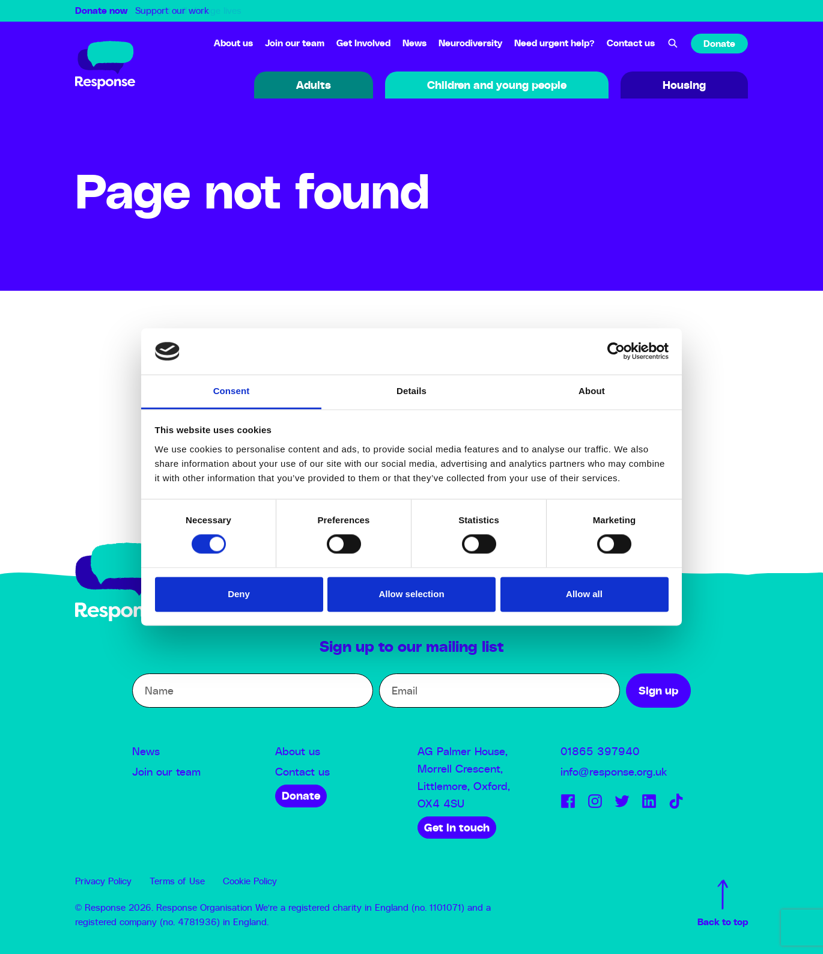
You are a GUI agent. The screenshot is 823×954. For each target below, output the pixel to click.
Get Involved (363, 43)
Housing (684, 86)
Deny (239, 594)
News (414, 43)
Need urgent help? (554, 43)
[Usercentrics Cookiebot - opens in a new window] (616, 351)
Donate (719, 44)
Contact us (631, 43)
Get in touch (457, 828)
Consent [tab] (231, 391)
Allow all (584, 594)
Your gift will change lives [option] (188, 11)
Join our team (294, 43)
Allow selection (411, 594)
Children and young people (496, 86)
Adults (313, 86)
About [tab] (592, 391)
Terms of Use (177, 881)
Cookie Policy (250, 881)
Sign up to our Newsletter (781, 925)
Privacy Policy (103, 881)
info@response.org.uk (613, 772)
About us (233, 43)
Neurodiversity (470, 43)
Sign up (658, 691)
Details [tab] (411, 391)
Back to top (722, 903)
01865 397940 (600, 752)
